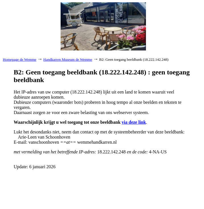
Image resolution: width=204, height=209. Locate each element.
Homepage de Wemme (19, 59)
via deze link (134, 122)
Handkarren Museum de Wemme (67, 59)
